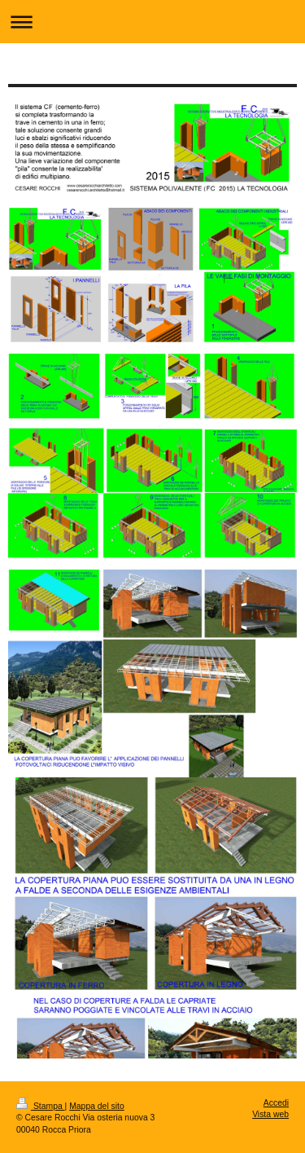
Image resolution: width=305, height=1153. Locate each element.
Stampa (40, 1106)
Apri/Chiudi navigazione (152, 21)
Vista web (270, 1114)
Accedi (276, 1102)
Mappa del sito (96, 1106)
